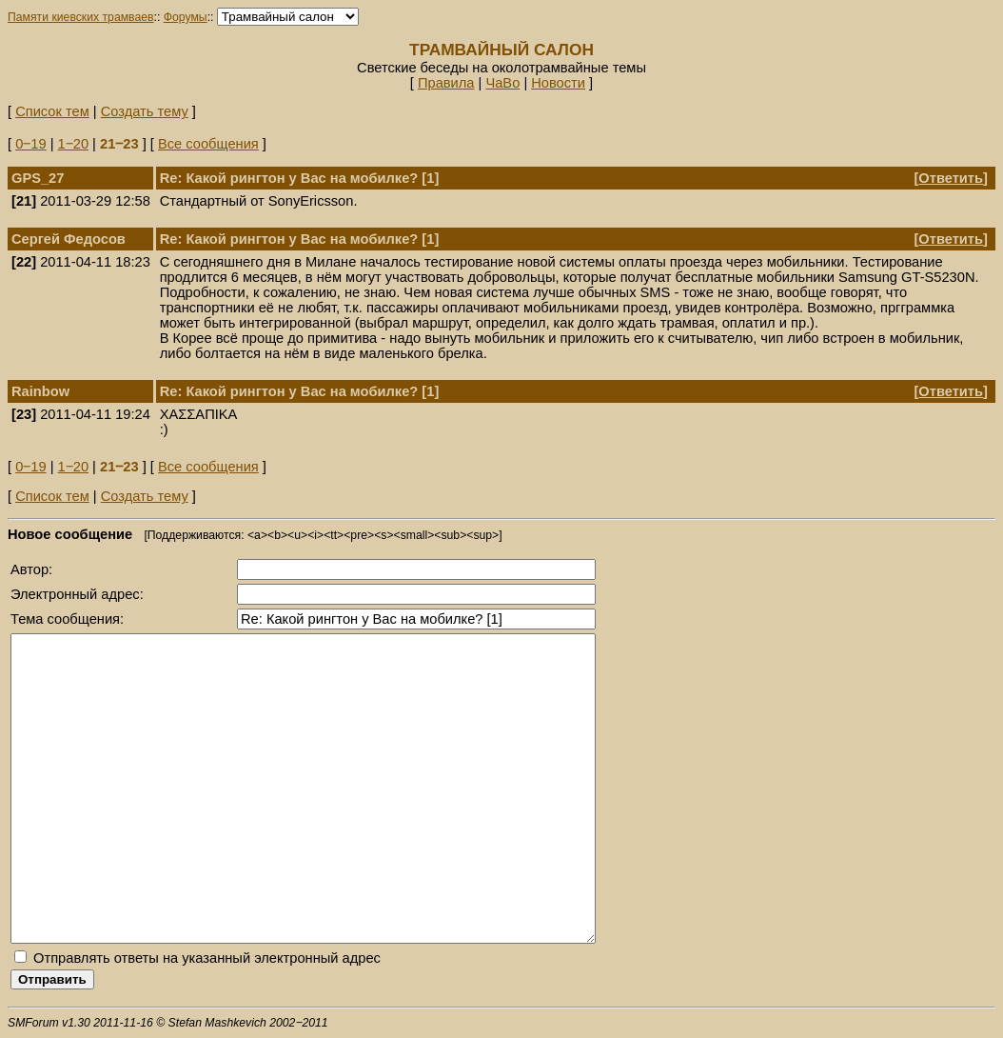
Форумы (185, 17)
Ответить (950, 178)
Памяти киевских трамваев (81, 17)
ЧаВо (502, 82)
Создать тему (144, 111)
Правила (446, 82)
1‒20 (73, 143)
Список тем (52, 111)
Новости (558, 82)
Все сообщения (208, 143)
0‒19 (30, 143)
